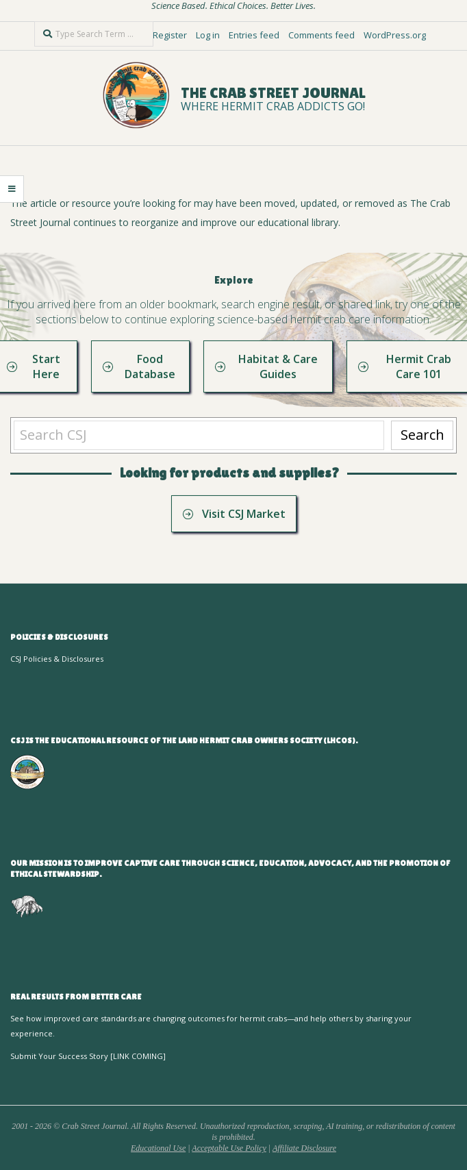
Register (170, 35)
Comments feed (321, 35)
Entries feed (254, 35)
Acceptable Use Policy (229, 1148)
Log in (208, 35)
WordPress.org (395, 35)
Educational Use (158, 1148)
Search (422, 434)
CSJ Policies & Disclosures (56, 659)
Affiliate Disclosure (304, 1148)
